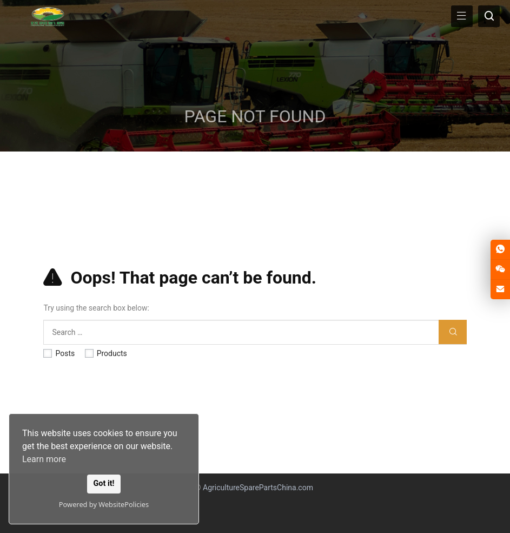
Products (106, 353)
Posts (59, 353)
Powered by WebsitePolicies (104, 504)
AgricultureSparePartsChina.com (258, 487)
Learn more (44, 459)
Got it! (104, 483)
